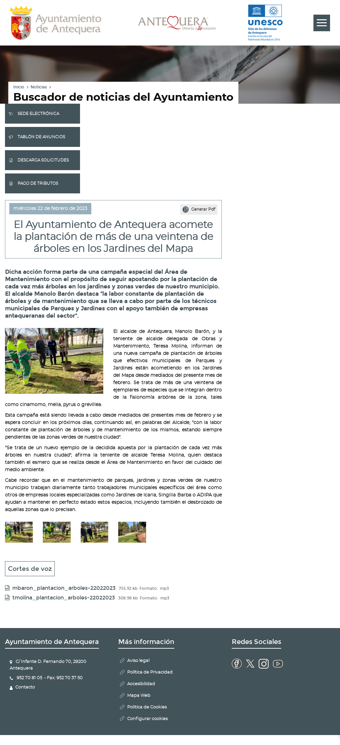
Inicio (18, 87)
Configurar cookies (147, 719)
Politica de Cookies (147, 707)
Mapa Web (138, 695)
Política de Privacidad (150, 672)
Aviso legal (138, 661)
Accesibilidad (141, 684)
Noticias (39, 87)
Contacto (25, 687)
